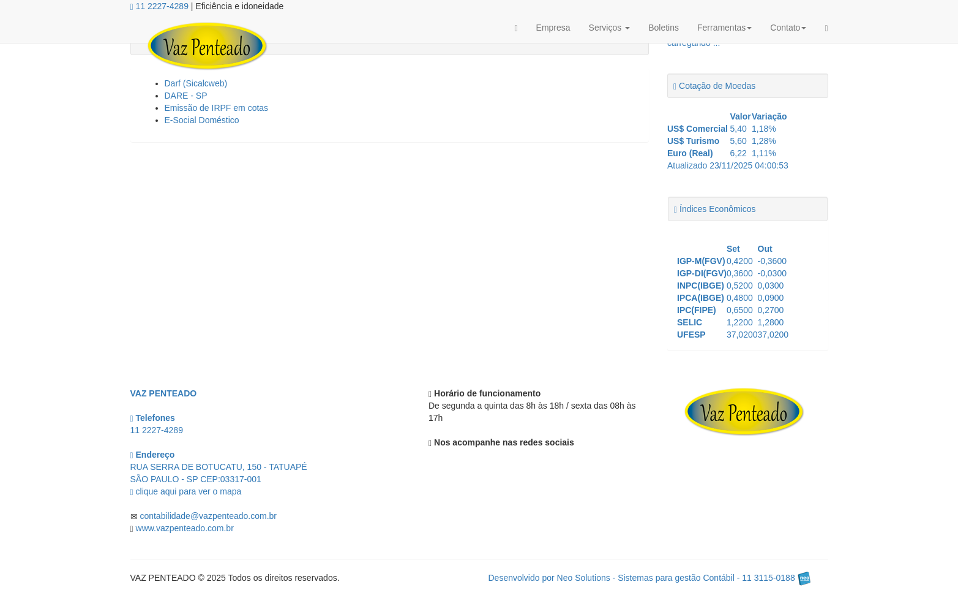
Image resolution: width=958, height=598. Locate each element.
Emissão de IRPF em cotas (217, 108)
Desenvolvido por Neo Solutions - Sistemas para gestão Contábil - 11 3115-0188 (649, 578)
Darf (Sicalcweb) (196, 83)
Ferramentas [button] (724, 27)
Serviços (610, 27)
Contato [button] (788, 27)
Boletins (663, 27)
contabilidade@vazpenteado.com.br (208, 516)
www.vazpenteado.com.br (185, 528)
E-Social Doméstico (202, 120)
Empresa (553, 27)
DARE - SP (186, 95)
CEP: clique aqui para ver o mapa (218, 479)
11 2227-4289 (159, 6)
